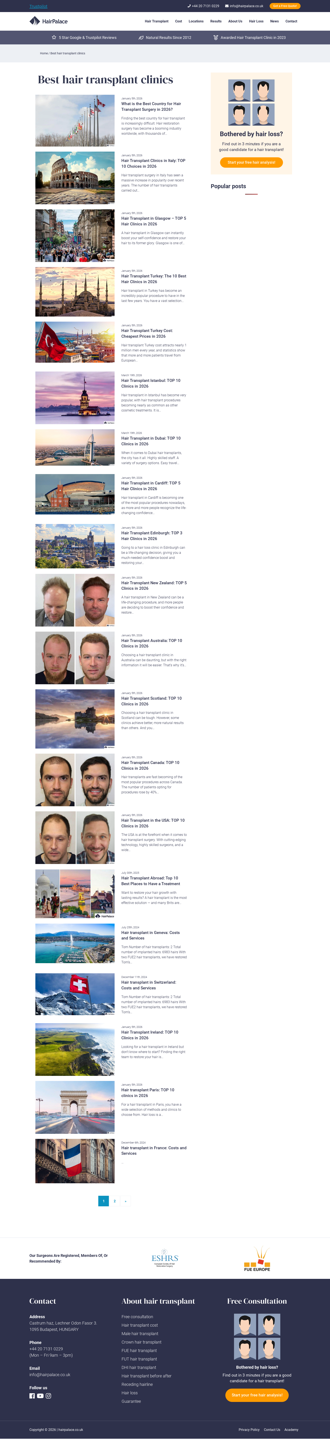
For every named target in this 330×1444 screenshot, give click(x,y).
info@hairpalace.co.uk (49, 1374)
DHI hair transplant (139, 1367)
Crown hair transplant (141, 1342)
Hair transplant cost (140, 1325)
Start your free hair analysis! (251, 162)
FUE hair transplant (139, 1350)
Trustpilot (38, 6)
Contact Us (272, 1430)
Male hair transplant (140, 1333)
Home (44, 53)
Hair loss (130, 1392)
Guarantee (131, 1401)
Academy (291, 1430)
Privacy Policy (249, 1430)
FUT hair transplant (139, 1359)
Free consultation (137, 1316)
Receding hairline (137, 1384)
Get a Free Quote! (285, 6)
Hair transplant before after (147, 1375)
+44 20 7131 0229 (46, 1348)
